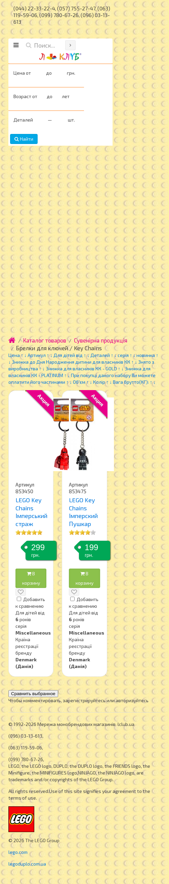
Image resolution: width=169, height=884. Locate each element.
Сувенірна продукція (100, 340)
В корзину (31, 578)
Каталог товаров (44, 340)
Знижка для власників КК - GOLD (82, 368)
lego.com (18, 852)
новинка (145, 355)
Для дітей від (68, 355)
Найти (23, 139)
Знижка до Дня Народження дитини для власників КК (71, 362)
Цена (14, 355)
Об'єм (79, 382)
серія (123, 355)
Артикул (37, 355)
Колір (99, 382)
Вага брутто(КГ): (131, 382)
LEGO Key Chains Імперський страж (31, 511)
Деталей (100, 355)
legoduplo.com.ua (27, 864)
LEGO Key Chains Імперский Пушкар (83, 511)
